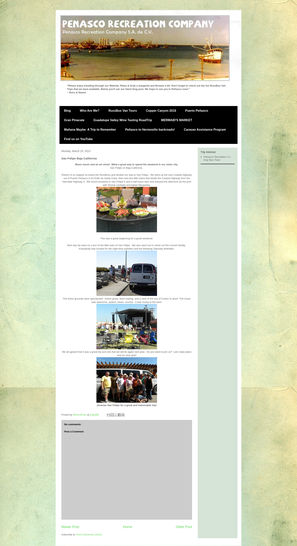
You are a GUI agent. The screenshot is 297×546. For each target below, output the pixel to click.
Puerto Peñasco (196, 110)
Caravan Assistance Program (205, 129)
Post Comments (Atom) (89, 534)
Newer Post (70, 527)
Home (127, 527)
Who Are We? (89, 110)
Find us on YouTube (78, 139)
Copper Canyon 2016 (161, 110)
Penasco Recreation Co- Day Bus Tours (217, 158)
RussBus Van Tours (123, 110)
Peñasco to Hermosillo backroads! (150, 129)
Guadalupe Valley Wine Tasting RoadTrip (123, 120)
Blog (67, 110)
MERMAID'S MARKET (176, 120)
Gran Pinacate (74, 120)
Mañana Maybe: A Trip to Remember (90, 129)
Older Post (184, 527)
